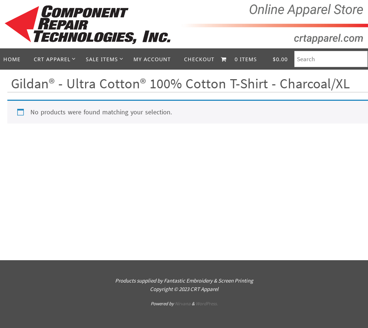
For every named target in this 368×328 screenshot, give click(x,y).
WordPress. (207, 304)
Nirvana (183, 304)
